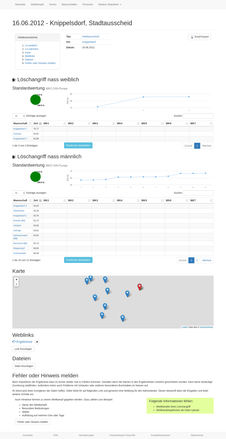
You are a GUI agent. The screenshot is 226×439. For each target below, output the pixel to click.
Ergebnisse (22, 341)
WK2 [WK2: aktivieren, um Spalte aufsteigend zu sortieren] (70, 123)
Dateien (29, 59)
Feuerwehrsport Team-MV (122, 435)
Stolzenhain (18, 211)
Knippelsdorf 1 (20, 129)
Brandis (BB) (19, 220)
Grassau (17, 134)
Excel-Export (199, 37)
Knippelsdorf (89, 42)
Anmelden (28, 435)
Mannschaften (69, 4)
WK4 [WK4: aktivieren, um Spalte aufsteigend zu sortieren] (119, 123)
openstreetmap (206, 327)
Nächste (206, 145)
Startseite (20, 4)
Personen (87, 4)
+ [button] (16, 280)
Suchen (194, 116)
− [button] (16, 284)
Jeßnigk (17, 230)
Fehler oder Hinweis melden (40, 63)
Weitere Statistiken (109, 4)
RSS (55, 435)
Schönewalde (19, 253)
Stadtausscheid (90, 36)
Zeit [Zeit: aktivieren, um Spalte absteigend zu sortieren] (36, 123)
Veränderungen (86, 435)
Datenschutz (197, 435)
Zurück (188, 145)
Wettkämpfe (37, 4)
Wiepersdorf (19, 248)
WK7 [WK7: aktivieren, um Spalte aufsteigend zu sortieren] (193, 123)
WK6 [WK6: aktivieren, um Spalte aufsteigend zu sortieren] (168, 123)
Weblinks (30, 56)
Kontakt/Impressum (160, 435)
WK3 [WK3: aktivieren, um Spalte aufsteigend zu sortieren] (95, 123)
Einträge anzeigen (29, 116)
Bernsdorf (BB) (20, 243)
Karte (28, 52)
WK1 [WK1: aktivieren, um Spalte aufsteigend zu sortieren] (46, 123)
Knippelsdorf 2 (20, 138)
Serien (52, 4)
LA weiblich (31, 45)
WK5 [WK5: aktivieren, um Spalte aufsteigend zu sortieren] (144, 123)
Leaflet (185, 327)
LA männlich (31, 49)
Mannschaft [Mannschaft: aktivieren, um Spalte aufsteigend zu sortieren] (20, 123)
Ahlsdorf (17, 225)
